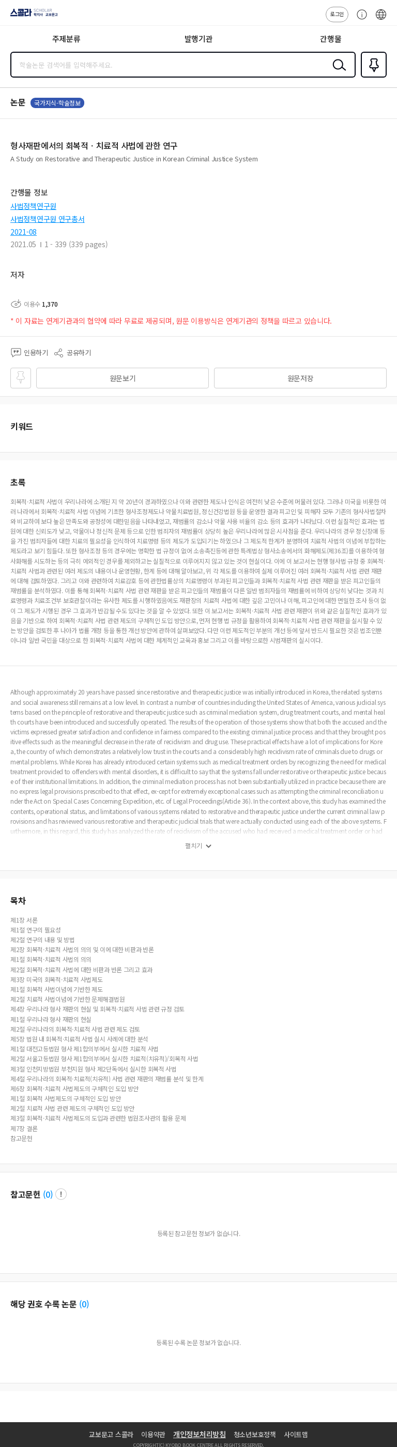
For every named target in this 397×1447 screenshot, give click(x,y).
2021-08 (23, 232)
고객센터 (359, 19)
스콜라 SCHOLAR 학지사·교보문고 (31, 16)
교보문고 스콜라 (111, 1434)
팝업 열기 (61, 1194)
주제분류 (66, 38)
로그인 (337, 14)
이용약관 (153, 1434)
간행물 (330, 38)
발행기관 (199, 38)
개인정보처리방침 (199, 1434)
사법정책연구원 (33, 206)
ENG (381, 19)
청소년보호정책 (255, 1434)
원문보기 (123, 378)
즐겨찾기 (371, 77)
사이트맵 (296, 1434)
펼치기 (193, 845)
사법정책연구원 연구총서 (47, 219)
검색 (337, 72)
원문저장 (300, 378)
